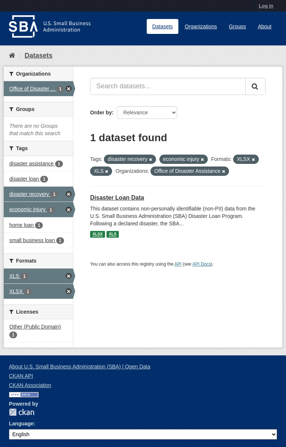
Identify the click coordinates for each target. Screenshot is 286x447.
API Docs (202, 264)
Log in (266, 6)
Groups (237, 26)
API (177, 264)
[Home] (12, 55)
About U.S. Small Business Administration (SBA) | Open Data (79, 367)
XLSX (97, 234)
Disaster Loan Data (117, 197)
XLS (112, 234)
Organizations (201, 26)
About (264, 26)
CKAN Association (30, 385)
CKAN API (21, 376)
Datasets (162, 26)
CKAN (21, 412)
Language (21, 424)
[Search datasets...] (168, 86)
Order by (101, 112)
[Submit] (255, 86)
